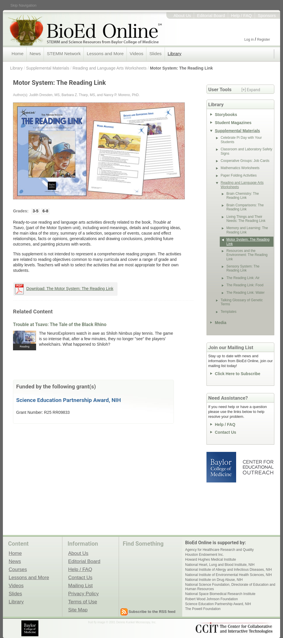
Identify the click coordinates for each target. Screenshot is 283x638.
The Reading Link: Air (243, 278)
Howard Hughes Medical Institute (210, 559)
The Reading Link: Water (245, 293)
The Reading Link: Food (244, 285)
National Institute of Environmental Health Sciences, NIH (228, 575)
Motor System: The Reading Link (181, 68)
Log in (249, 40)
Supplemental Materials (47, 68)
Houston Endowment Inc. (204, 555)
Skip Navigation (23, 5)
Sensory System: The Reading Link (243, 268)
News (35, 53)
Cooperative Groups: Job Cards (245, 161)
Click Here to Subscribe (237, 373)
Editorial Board (211, 15)
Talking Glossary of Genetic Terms (242, 302)
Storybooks (226, 114)
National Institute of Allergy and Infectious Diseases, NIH (228, 570)
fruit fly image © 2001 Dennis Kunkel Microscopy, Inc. (122, 622)
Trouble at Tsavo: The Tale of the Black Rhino (60, 324)
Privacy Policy (83, 593)
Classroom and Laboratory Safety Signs (246, 151)
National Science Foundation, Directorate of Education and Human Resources (230, 587)
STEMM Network (64, 53)
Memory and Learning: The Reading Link (247, 230)
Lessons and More (105, 53)
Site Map (77, 609)
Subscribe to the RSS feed (152, 611)
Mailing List (80, 585)
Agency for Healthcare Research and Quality (219, 550)
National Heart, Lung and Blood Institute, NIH (219, 565)
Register (263, 40)
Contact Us (225, 432)
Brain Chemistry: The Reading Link (242, 196)
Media (220, 322)
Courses (18, 569)
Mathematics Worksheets (240, 168)
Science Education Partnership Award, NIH (68, 400)
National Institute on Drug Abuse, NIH (214, 580)
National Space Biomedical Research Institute (220, 594)
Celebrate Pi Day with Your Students (241, 140)
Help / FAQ (241, 15)
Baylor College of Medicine (221, 467)
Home (17, 53)
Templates (229, 312)
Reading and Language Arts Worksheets (109, 68)
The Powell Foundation (203, 609)
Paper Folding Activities (239, 175)
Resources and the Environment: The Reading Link (247, 255)
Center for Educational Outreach (257, 467)
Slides (155, 53)
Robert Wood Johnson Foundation (211, 599)
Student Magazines (233, 122)
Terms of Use (82, 601)
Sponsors (267, 15)
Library (174, 53)
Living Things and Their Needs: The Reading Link (245, 219)
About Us (182, 15)
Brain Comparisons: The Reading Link (245, 207)
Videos (136, 53)
